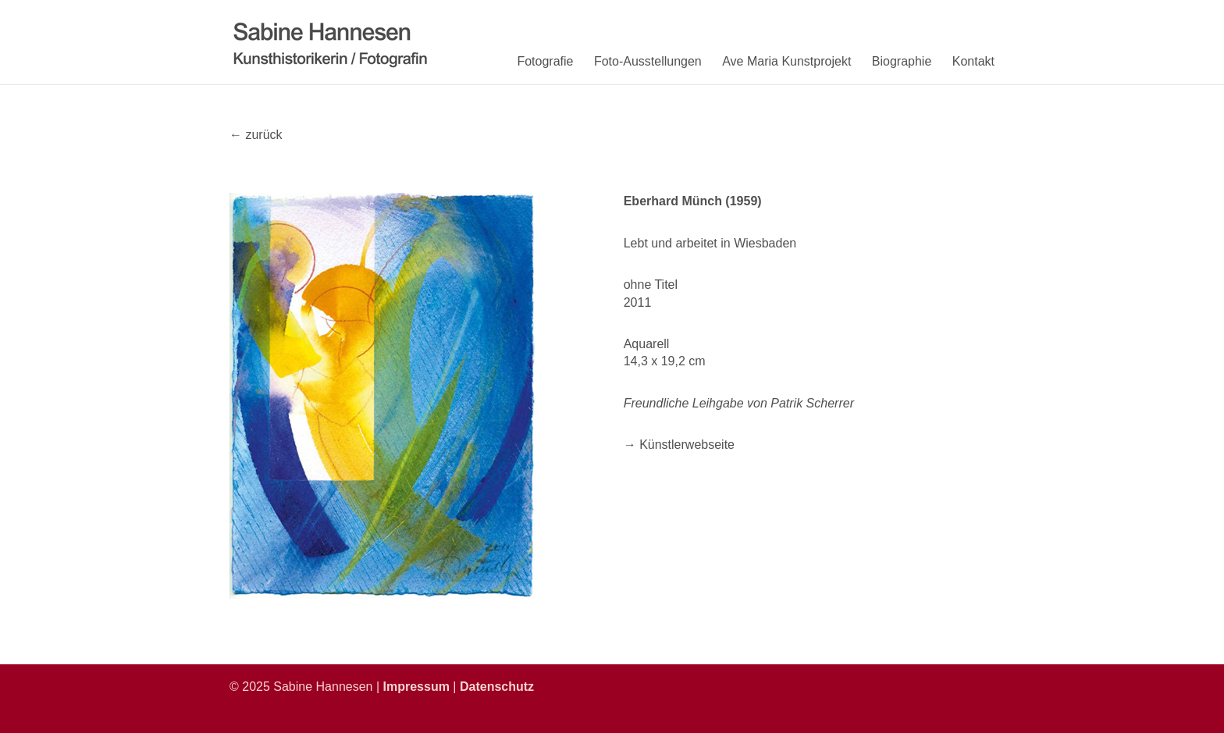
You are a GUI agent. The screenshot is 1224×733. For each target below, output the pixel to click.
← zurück (256, 134)
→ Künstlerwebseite (679, 444)
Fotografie (545, 61)
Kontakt (973, 61)
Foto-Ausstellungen (648, 61)
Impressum (416, 686)
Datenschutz (497, 686)
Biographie (902, 61)
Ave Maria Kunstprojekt (786, 61)
